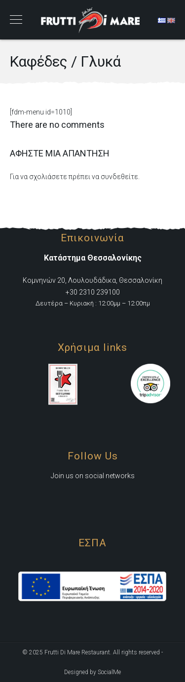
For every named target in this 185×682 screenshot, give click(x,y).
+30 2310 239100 (93, 292)
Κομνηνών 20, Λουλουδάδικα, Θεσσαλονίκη (92, 280)
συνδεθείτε (119, 177)
